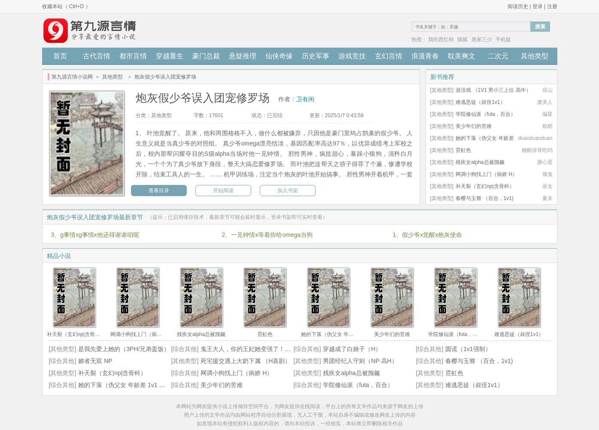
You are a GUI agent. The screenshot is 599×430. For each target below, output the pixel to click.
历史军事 (315, 56)
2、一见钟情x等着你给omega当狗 (267, 234)
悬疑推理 (242, 56)
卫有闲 (305, 99)
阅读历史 (518, 6)
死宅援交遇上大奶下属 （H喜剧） (246, 360)
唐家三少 (481, 39)
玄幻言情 (388, 56)
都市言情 (133, 56)
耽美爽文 (461, 56)
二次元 (498, 56)
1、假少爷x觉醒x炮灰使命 (427, 234)
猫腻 (462, 39)
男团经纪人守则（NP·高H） (360, 360)
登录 (537, 6)
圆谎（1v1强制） (468, 348)
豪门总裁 (206, 56)
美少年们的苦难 (474, 126)
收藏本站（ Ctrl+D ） (66, 6)
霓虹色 (463, 150)
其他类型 (534, 56)
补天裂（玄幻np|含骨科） (485, 186)
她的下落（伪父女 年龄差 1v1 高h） (126, 385)
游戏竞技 (352, 56)
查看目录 (159, 191)
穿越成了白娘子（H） (352, 348)
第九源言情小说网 (72, 77)
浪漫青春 (425, 56)
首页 (60, 56)
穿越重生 (169, 56)
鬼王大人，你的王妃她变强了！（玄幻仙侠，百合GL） (274, 348)
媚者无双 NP (95, 360)
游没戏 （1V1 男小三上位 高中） (493, 90)
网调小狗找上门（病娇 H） (486, 174)
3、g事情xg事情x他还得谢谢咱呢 (95, 234)
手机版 (503, 39)
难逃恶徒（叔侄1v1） (480, 102)
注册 (552, 6)
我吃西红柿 (441, 39)
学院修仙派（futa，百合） (486, 114)
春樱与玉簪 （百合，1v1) (485, 198)
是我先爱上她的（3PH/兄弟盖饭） (124, 348)
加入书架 (287, 191)
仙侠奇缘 (279, 56)
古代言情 (96, 56)
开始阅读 (223, 191)
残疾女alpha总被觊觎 (480, 162)
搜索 (540, 27)
